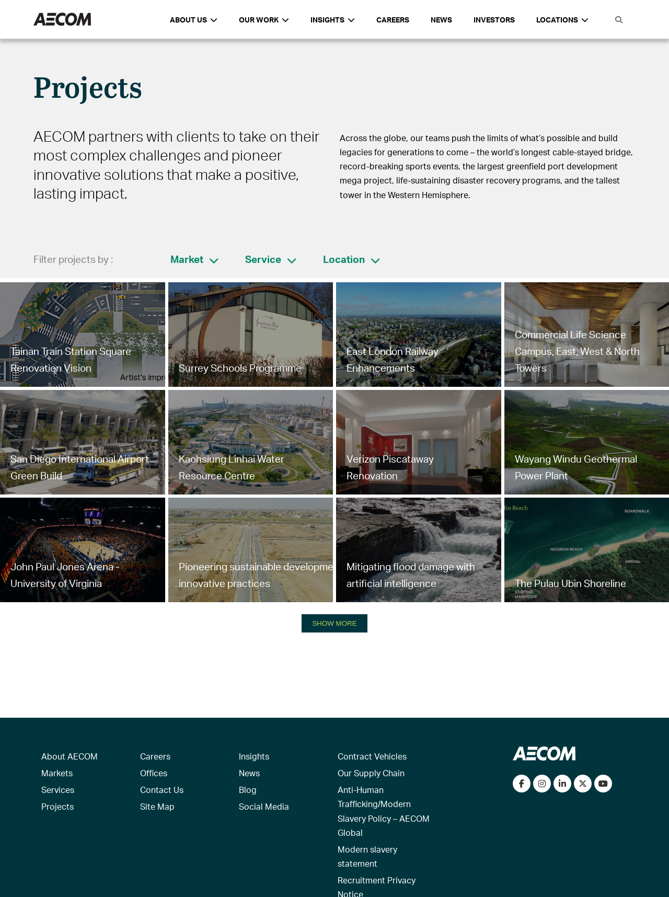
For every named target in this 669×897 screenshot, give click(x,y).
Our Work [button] (264, 19)
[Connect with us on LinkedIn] (562, 783)
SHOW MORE (334, 623)
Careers (392, 19)
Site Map (157, 806)
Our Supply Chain (371, 772)
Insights (254, 756)
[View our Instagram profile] (542, 783)
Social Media (264, 806)
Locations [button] (562, 19)
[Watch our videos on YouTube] (603, 783)
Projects (57, 806)
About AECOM (69, 756)
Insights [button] (332, 19)
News (441, 19)
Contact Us (161, 789)
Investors (494, 19)
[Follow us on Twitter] (583, 783)
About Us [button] (193, 19)
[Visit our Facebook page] (521, 783)
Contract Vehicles (372, 756)
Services (57, 789)
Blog (248, 789)
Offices (153, 772)
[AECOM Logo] (62, 19)
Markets (57, 772)
